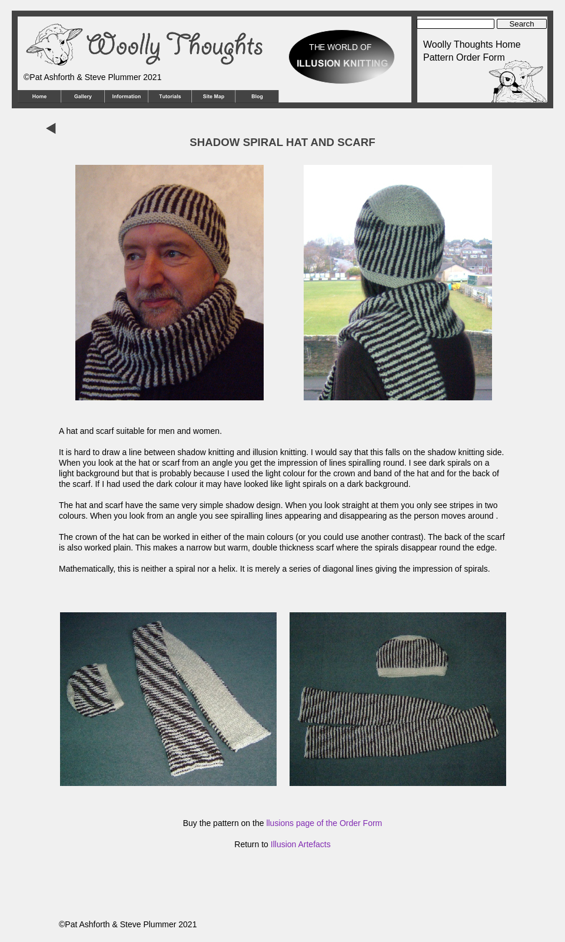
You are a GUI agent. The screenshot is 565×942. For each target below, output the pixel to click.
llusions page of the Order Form (324, 823)
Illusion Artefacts (301, 844)
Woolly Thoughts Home (472, 44)
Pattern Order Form (464, 57)
